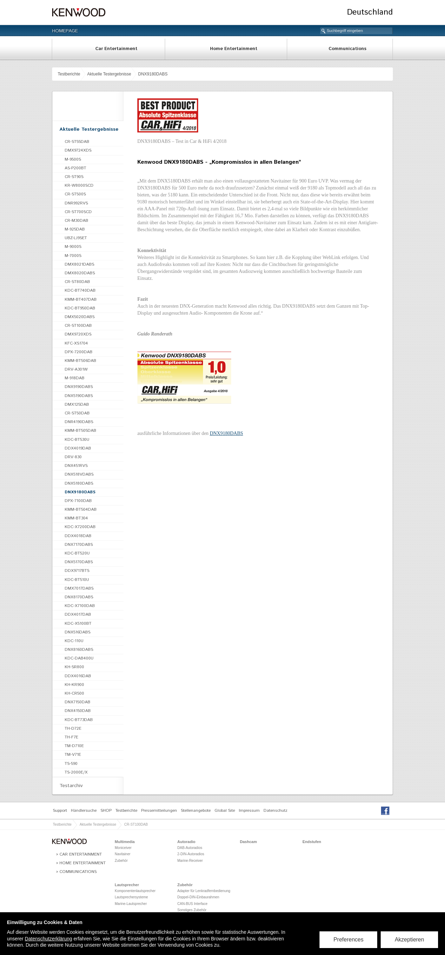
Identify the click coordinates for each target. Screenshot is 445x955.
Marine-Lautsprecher (131, 904)
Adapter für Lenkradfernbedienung (203, 891)
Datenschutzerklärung (48, 938)
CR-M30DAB (76, 221)
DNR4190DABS (79, 422)
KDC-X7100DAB (80, 606)
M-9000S (73, 247)
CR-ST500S (75, 194)
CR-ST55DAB (77, 142)
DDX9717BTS (77, 571)
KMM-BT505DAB (80, 431)
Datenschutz (276, 811)
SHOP (106, 811)
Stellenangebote (196, 811)
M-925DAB (75, 229)
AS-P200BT (75, 168)
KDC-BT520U (77, 553)
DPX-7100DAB (78, 501)
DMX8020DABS (80, 273)
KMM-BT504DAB (81, 509)
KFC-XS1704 (76, 343)
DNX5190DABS (79, 396)
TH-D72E (73, 728)
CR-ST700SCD (78, 212)
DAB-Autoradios (189, 848)
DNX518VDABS (79, 474)
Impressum (249, 811)
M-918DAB (74, 378)
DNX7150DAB (77, 702)
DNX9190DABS (79, 387)
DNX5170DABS (79, 562)
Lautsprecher (127, 885)
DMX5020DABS (80, 317)
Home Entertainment (233, 49)
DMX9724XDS (78, 150)
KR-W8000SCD (79, 185)
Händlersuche (84, 811)
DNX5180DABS (79, 483)
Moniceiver (123, 848)
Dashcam (248, 842)
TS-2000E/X (76, 772)
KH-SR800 (74, 667)
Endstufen (311, 842)
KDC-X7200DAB (80, 527)
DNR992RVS (76, 203)
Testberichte (69, 74)
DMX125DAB (77, 404)
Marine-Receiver (190, 861)
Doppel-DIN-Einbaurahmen (198, 897)
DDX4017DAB (78, 614)
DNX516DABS (77, 632)
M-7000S (73, 256)
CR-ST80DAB (77, 282)
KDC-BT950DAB (80, 308)
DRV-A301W (76, 369)
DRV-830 (73, 457)
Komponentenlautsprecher (135, 891)
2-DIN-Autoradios (190, 854)
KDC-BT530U (77, 440)
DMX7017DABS (79, 588)
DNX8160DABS (79, 650)
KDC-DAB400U (79, 658)
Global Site (225, 811)
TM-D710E (74, 746)
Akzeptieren (409, 939)
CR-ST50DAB (77, 413)
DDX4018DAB (78, 536)
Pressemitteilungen (159, 811)
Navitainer (122, 854)
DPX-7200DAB (78, 352)
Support (60, 811)
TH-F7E (71, 737)
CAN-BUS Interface (192, 904)
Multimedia (125, 842)
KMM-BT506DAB (80, 361)
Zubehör (121, 861)
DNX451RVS (76, 466)
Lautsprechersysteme (131, 897)
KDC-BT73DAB (79, 720)
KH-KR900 (74, 685)
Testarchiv (71, 785)
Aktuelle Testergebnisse (109, 74)
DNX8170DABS (79, 597)
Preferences (348, 939)
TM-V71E (73, 755)
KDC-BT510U (77, 580)
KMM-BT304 (76, 518)
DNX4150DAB (78, 711)
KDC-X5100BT (78, 623)
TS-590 (71, 764)
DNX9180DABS (153, 74)
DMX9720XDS (78, 334)
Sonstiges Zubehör (192, 910)
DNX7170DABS (79, 545)
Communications (347, 49)
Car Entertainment (116, 49)
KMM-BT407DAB (81, 299)
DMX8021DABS (79, 264)
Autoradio (186, 842)
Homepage (65, 30)
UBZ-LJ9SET (76, 238)
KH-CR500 (74, 693)
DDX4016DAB (78, 676)
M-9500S (73, 159)
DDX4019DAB (78, 448)
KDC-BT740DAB (80, 290)
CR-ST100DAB (78, 326)
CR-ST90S (74, 177)
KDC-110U (74, 641)
